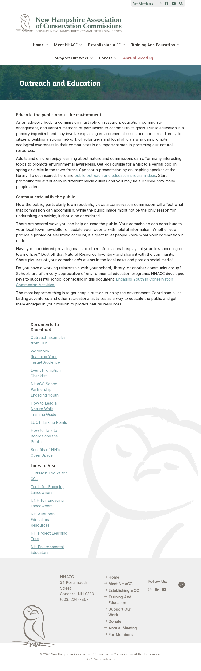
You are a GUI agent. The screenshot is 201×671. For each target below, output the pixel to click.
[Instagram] (159, 3)
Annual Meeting (138, 57)
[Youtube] (174, 3)
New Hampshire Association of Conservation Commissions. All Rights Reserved (106, 654)
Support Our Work (72, 57)
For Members (143, 3)
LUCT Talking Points (49, 422)
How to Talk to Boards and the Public (44, 436)
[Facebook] (166, 3)
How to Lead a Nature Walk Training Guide (44, 409)
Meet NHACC (66, 44)
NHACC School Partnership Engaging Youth (45, 389)
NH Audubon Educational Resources (43, 520)
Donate (106, 57)
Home (38, 44)
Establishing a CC (104, 44)
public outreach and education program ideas (115, 175)
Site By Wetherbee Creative (100, 659)
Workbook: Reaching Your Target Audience (45, 357)
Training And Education (153, 44)
